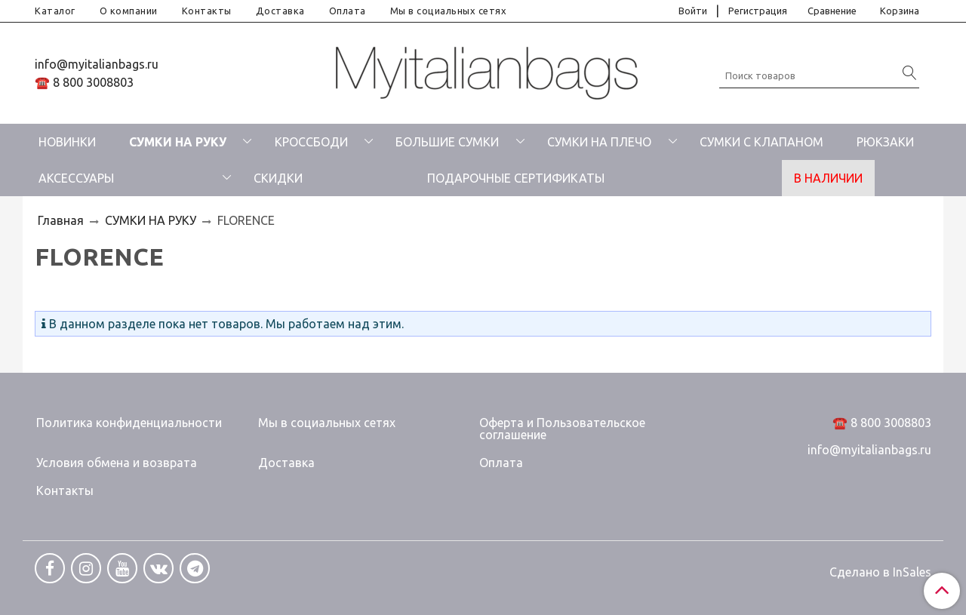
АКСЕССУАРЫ (76, 178)
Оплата (347, 10)
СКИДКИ (278, 178)
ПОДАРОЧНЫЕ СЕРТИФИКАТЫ (516, 178)
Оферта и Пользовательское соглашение (562, 428)
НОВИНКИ (67, 142)
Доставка (280, 10)
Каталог (55, 10)
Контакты (207, 10)
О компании (129, 10)
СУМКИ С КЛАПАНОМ (761, 142)
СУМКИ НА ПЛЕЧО (599, 142)
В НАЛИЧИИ (828, 178)
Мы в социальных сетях (448, 10)
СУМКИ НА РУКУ (177, 142)
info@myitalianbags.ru (96, 64)
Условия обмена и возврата (116, 462)
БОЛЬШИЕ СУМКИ (447, 142)
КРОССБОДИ (311, 142)
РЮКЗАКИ (885, 142)
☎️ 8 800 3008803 (84, 82)
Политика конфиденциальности (129, 422)
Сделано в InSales (880, 572)
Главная (61, 220)
